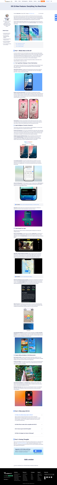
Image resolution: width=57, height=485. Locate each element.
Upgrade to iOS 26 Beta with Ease (22, 449)
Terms (32, 475)
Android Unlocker (16, 477)
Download (47, 1)
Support (39, 1)
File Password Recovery (17, 480)
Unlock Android (25, 477)
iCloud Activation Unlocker (17, 476)
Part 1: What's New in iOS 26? (20, 43)
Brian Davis (18, 13)
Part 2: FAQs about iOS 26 (20, 44)
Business (32, 477)
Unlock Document (25, 480)
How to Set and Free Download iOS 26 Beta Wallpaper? (6, 36)
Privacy (32, 476)
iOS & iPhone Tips (31, 13)
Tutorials (39, 477)
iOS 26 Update (39, 480)
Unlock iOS (24, 475)
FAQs (38, 476)
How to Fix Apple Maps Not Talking (26, 276)
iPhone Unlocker (16, 475)
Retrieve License (40, 475)
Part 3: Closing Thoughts (19, 46)
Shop (43, 1)
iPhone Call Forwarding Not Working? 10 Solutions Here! (29, 204)
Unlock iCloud (24, 476)
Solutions (35, 1)
